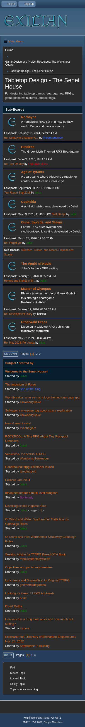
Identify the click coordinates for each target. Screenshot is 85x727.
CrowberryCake (30, 402)
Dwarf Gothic (14, 606)
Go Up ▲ (56, 717)
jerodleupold (28, 471)
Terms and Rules (40, 717)
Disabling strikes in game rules (25, 506)
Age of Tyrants (32, 172)
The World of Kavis (36, 263)
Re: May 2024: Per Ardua (19, 342)
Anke (23, 597)
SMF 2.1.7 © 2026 (32, 722)
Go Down (10, 353)
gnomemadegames (33, 585)
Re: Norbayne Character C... (21, 137)
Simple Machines (53, 722)
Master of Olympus (36, 289)
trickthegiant (28, 428)
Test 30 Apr (59, 214)
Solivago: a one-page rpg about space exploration (38, 410)
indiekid (41, 302)
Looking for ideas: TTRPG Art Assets (29, 593)
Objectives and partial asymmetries (28, 567)
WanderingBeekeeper (34, 458)
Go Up (8, 655)
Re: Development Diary (18, 314)
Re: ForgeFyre (13, 243)
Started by (26, 363)
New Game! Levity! (18, 423)
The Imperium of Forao (20, 384)
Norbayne (28, 117)
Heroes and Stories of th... (20, 280)
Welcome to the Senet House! (26, 371)
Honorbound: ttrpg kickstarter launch (29, 467)
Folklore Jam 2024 (17, 480)
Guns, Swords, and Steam (41, 222)
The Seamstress (38, 164)
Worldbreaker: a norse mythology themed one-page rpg (42, 397)
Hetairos (27, 147)
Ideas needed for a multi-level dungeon (31, 493)
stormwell (42, 331)
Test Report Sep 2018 (17, 192)
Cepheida (28, 202)
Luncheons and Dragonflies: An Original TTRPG (37, 580)
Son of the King (30, 389)
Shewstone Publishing (34, 646)
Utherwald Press (34, 322)
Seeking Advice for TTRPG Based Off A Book (35, 554)
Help (26, 717)
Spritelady (26, 497)
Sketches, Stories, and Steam (39, 250)
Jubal (38, 192)
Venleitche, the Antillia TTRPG (25, 454)
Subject (10, 363)
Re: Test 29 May (14, 164)
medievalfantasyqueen (35, 559)
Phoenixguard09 (53, 137)
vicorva (24, 628)
